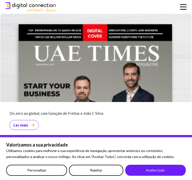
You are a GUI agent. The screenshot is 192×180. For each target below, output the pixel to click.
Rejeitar (96, 170)
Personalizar (36, 170)
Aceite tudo (155, 170)
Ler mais (24, 125)
